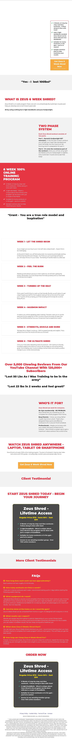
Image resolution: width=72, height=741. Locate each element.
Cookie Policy (33, 713)
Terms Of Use (42, 713)
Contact (50, 713)
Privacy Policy (24, 713)
